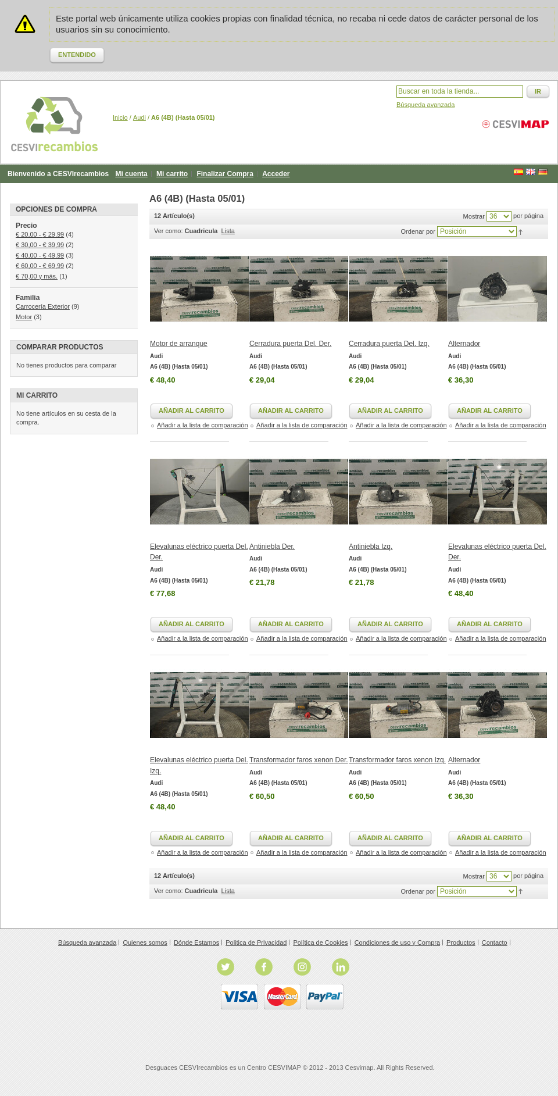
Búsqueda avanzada (425, 104)
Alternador (464, 344)
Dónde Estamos (196, 942)
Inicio (120, 117)
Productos (460, 942)
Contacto (494, 942)
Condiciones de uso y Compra (397, 942)
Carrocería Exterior (43, 306)
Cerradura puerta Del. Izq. (389, 344)
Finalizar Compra (224, 174)
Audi (139, 117)
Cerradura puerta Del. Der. (290, 344)
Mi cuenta (131, 174)
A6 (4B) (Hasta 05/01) (179, 366)
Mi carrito (172, 174)
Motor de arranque (179, 344)
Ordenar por (418, 231)
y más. (37, 276)
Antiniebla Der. (272, 546)
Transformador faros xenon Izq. (397, 760)
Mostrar (474, 216)
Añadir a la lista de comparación (202, 425)
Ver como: (168, 230)
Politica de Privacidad (256, 942)
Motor (24, 316)
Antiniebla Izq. (370, 546)
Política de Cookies (320, 942)
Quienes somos (145, 942)
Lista (228, 230)
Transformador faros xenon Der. (298, 760)
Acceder (275, 174)
